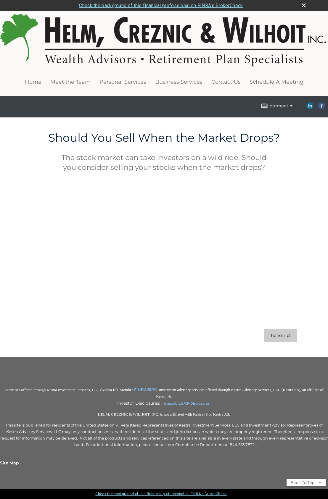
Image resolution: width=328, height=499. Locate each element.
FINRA (140, 389)
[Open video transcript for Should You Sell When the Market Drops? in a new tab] (280, 335)
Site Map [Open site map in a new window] (9, 463)
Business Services (178, 82)
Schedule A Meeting (276, 82)
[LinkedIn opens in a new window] (309, 108)
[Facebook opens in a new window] (321, 108)
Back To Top (306, 482)
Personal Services (122, 82)
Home (33, 82)
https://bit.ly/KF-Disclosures (186, 403)
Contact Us (226, 82)
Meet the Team (70, 82)
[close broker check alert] (303, 5)
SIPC (152, 389)
